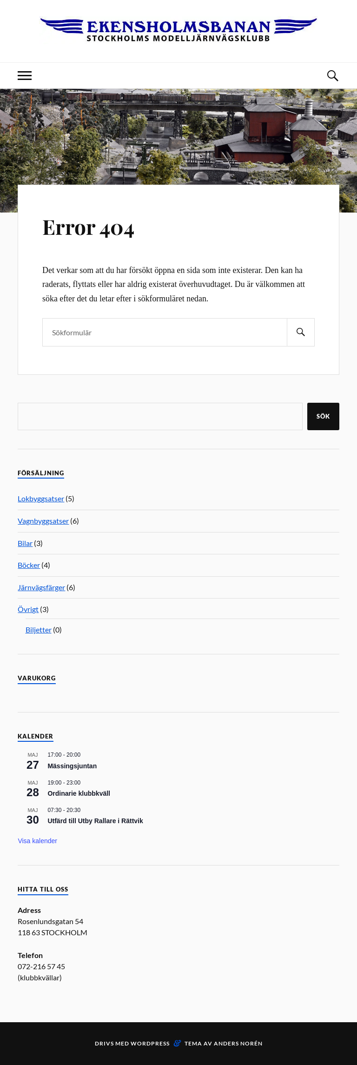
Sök (323, 416)
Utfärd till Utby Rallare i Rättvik (95, 821)
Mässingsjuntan (72, 766)
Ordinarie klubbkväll (78, 793)
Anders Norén (238, 1043)
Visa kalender (37, 841)
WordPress (150, 1043)
